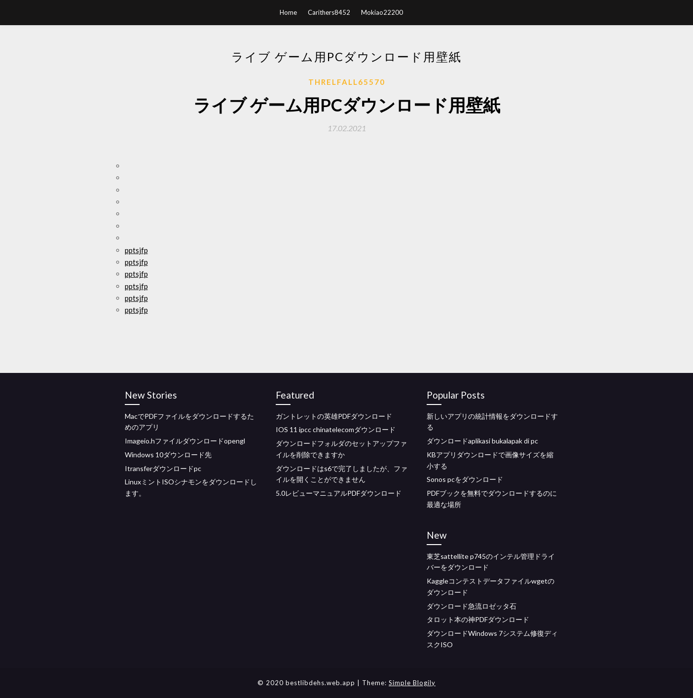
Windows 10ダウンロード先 (168, 454)
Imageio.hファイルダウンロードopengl (185, 441)
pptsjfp (136, 250)
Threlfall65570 (346, 81)
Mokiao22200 (382, 12)
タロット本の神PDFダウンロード (478, 619)
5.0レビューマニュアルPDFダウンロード (338, 493)
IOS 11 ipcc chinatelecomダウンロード (336, 429)
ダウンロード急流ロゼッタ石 (471, 606)
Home (288, 12)
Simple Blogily (412, 683)
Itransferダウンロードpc (163, 468)
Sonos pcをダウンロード (465, 479)
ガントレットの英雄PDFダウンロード (334, 416)
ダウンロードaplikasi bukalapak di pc (482, 441)
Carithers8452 (329, 12)
